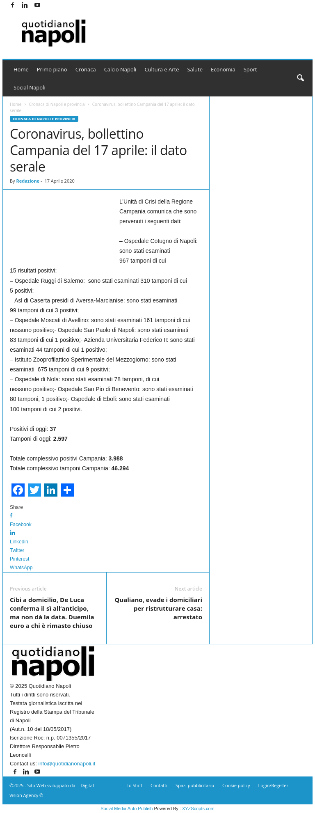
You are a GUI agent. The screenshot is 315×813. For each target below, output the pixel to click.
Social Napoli (30, 87)
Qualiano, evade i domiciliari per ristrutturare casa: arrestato (158, 608)
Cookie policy (236, 785)
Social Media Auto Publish (126, 808)
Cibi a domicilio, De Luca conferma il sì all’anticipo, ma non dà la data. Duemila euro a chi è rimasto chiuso (52, 612)
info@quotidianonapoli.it (66, 763)
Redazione (27, 181)
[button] (300, 78)
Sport (250, 69)
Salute (195, 69)
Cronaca (85, 69)
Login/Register (273, 785)
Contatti (159, 785)
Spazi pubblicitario (195, 785)
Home (21, 69)
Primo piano (52, 69)
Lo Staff (134, 785)
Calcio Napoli (120, 69)
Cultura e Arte (161, 69)
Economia (223, 69)
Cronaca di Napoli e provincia (56, 104)
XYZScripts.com (198, 808)
